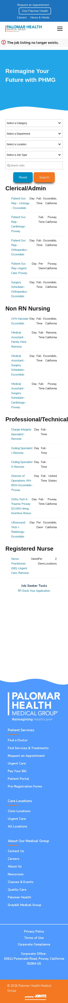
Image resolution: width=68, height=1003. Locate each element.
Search (44, 177)
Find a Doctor (18, 740)
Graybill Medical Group (24, 905)
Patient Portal (18, 779)
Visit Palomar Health (35, 11)
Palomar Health (19, 897)
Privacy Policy (34, 931)
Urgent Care (17, 763)
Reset (23, 177)
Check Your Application (34, 591)
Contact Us (16, 851)
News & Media (39, 18)
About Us (15, 866)
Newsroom (16, 874)
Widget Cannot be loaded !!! (34, 634)
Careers (22, 18)
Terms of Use (34, 938)
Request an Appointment (33, 5)
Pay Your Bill (17, 771)
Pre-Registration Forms (25, 786)
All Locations (17, 826)
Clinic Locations (19, 811)
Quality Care (17, 890)
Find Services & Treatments (28, 748)
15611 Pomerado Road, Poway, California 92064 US (34, 961)
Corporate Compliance (34, 944)
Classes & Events (20, 882)
